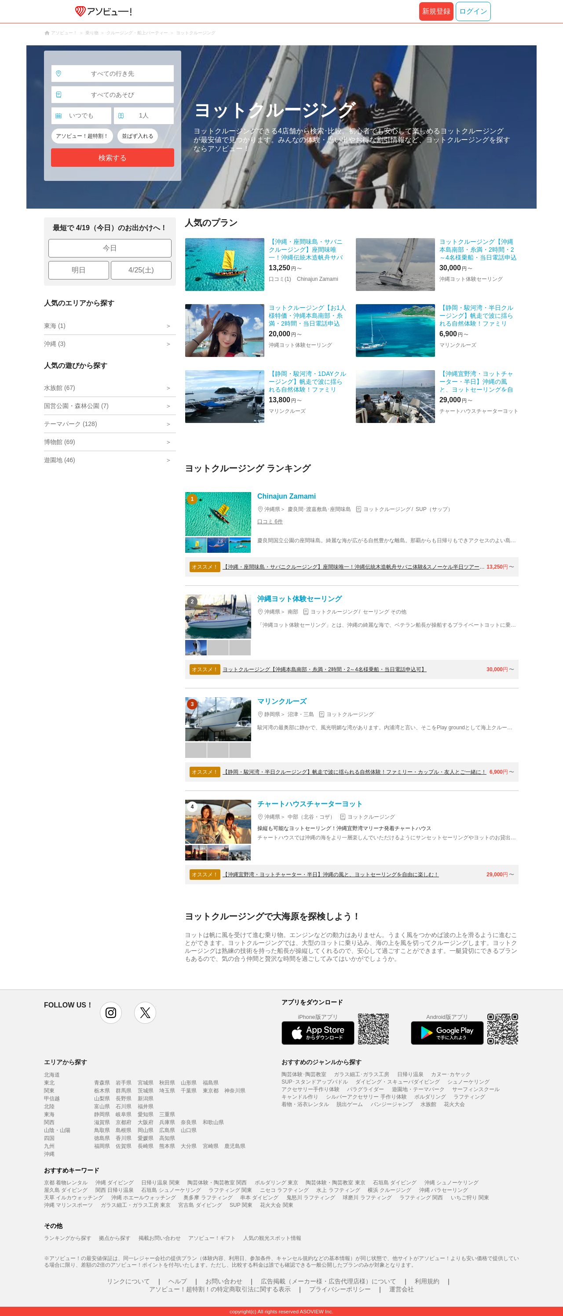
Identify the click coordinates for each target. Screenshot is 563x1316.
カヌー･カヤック (451, 1074)
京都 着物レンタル (66, 1183)
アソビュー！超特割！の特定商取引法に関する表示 (220, 1289)
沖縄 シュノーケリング (451, 1183)
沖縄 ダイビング (114, 1183)
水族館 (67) (59, 387)
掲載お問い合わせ (160, 1238)
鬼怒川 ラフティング (310, 1198)
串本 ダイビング (259, 1198)
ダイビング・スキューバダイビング (397, 1082)
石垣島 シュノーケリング (171, 1190)
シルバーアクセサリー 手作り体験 (366, 1097)
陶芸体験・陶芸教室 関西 (217, 1183)
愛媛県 (146, 1138)
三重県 (167, 1114)
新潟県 (146, 1098)
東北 (49, 1083)
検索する (113, 158)
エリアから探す (65, 1062)
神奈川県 (234, 1091)
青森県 (102, 1083)
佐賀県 (124, 1146)
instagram (111, 1013)
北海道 (52, 1075)
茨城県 (146, 1091)
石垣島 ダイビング (395, 1183)
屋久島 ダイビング (66, 1190)
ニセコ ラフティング (284, 1190)
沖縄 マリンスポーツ (68, 1205)
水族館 (428, 1104)
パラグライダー (365, 1089)
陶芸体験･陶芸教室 (304, 1074)
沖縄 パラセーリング (443, 1190)
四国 (49, 1138)
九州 (49, 1146)
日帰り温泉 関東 (160, 1183)
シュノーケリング (468, 1082)
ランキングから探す (67, 1238)
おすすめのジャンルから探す (322, 1062)
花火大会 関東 (276, 1205)
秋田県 (167, 1083)
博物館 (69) (59, 441)
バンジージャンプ (392, 1104)
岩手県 (124, 1083)
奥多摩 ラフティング (207, 1198)
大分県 (189, 1146)
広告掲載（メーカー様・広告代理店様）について (328, 1281)
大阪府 (146, 1122)
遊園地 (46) (59, 459)
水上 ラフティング (338, 1190)
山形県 (189, 1083)
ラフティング (469, 1097)
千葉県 (189, 1091)
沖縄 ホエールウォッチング (143, 1198)
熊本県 (167, 1146)
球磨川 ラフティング (367, 1198)
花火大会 (454, 1104)
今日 (110, 248)
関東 (49, 1091)
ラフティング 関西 (421, 1198)
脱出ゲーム (349, 1104)
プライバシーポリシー (340, 1289)
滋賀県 (102, 1122)
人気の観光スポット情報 (272, 1238)
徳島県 (102, 1138)
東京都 (211, 1091)
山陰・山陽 (57, 1130)
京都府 (124, 1122)
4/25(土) (141, 270)
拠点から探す (115, 1238)
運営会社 (401, 1289)
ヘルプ (177, 1281)
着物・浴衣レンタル (305, 1104)
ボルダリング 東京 (276, 1183)
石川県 (124, 1106)
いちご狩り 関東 (470, 1198)
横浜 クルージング (389, 1190)
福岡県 (102, 1146)
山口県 (189, 1130)
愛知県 (146, 1114)
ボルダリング (430, 1097)
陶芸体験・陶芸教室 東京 (335, 1183)
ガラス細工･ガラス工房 (361, 1074)
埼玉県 (167, 1091)
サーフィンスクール (476, 1089)
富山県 (102, 1106)
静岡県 (102, 1114)
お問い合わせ (223, 1281)
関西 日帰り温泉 (114, 1190)
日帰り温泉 (410, 1074)
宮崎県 (211, 1146)
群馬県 (124, 1091)
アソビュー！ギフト (212, 1238)
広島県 (167, 1130)
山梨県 (102, 1098)
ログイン (473, 11)
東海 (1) (55, 325)
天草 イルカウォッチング (73, 1198)
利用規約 (427, 1281)
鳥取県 (102, 1130)
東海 (49, 1114)
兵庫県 (167, 1122)
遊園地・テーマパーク (418, 1089)
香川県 (124, 1138)
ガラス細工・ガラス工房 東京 (136, 1205)
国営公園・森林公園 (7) (76, 405)
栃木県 (102, 1091)
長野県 (124, 1098)
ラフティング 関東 (230, 1190)
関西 (49, 1122)
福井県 (146, 1106)
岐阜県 (124, 1114)
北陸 (49, 1106)
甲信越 (52, 1098)
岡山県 (146, 1130)
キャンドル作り (300, 1097)
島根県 (124, 1130)
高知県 (167, 1138)
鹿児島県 (234, 1146)
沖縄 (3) (55, 343)
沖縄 (49, 1154)
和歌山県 (213, 1122)
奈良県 (189, 1122)
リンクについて (128, 1281)
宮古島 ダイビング (200, 1205)
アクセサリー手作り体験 (311, 1089)
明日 (79, 270)
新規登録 (436, 11)
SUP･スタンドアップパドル (315, 1082)
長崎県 (146, 1146)
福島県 (211, 1083)
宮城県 (146, 1083)
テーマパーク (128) (70, 423)
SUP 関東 (241, 1205)
